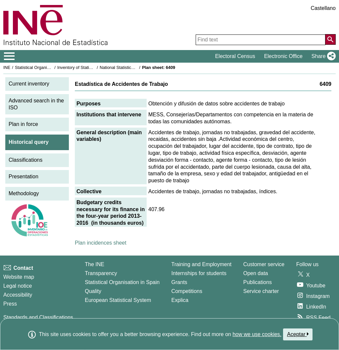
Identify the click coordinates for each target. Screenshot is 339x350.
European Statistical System (118, 300)
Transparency (101, 273)
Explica (180, 300)
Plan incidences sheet (100, 243)
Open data (255, 273)
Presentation (23, 176)
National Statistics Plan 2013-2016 (132, 67)
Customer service (263, 264)
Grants (179, 282)
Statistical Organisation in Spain (45, 67)
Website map (18, 277)
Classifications (25, 160)
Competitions (186, 291)
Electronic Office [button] (283, 56)
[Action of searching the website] (330, 39)
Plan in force (23, 124)
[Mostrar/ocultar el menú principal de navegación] (9, 56)
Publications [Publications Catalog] (257, 282)
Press (10, 304)
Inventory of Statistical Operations (89, 67)
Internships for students (198, 273)
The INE (94, 264)
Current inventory (29, 84)
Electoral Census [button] (235, 56)
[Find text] (260, 39)
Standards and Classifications (38, 317)
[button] (322, 56)
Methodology (24, 193)
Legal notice (17, 286)
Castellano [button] (323, 8)
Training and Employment (201, 264)
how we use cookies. (256, 334)
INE (6, 67)
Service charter (261, 291)
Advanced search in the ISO (36, 104)
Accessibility (17, 295)
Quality (93, 291)
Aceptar (298, 334)
